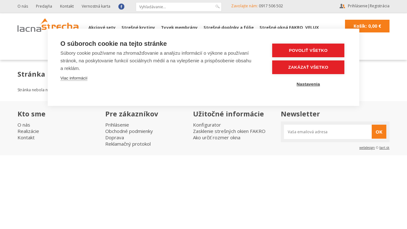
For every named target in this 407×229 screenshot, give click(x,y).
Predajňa (44, 6)
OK (379, 131)
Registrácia (380, 6)
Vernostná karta (96, 6)
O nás (22, 6)
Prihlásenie (358, 6)
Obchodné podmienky (129, 131)
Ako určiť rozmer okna (216, 137)
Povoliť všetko (308, 50)
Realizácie (28, 131)
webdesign (367, 147)
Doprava (114, 137)
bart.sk (384, 147)
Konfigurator (207, 124)
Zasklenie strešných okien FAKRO (229, 131)
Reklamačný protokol (128, 144)
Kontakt (67, 6)
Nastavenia (308, 84)
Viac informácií (73, 78)
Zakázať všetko (308, 67)
